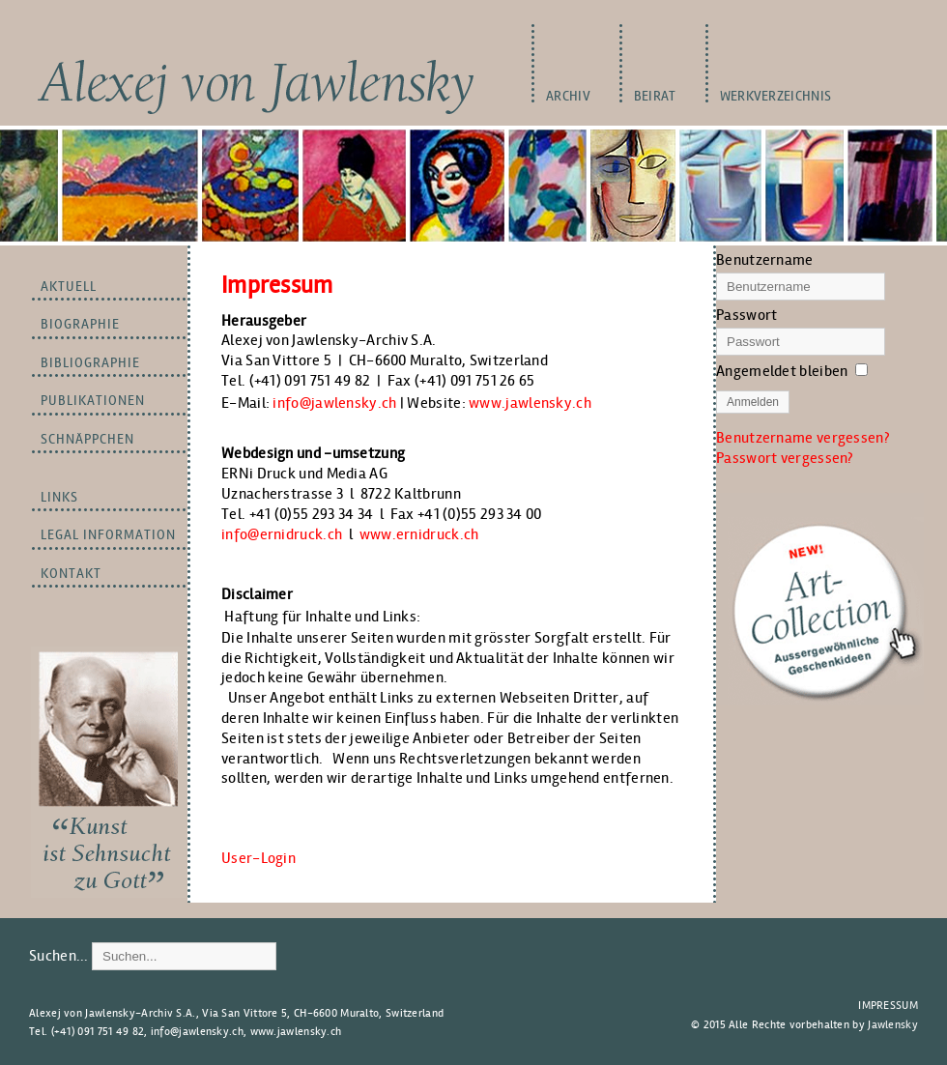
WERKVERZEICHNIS (776, 96)
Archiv (568, 96)
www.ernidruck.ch (419, 534)
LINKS (59, 497)
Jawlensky (893, 1024)
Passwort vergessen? (784, 457)
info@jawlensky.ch (334, 402)
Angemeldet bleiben (781, 370)
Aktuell (69, 286)
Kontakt (71, 573)
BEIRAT (655, 96)
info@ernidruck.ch (281, 534)
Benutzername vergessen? (802, 437)
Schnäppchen (87, 439)
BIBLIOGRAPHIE (90, 363)
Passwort (746, 314)
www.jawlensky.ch (530, 402)
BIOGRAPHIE (80, 324)
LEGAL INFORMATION (108, 535)
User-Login (258, 858)
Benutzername (765, 259)
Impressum (888, 1005)
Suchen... (59, 955)
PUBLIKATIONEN (93, 400)
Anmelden (753, 402)
